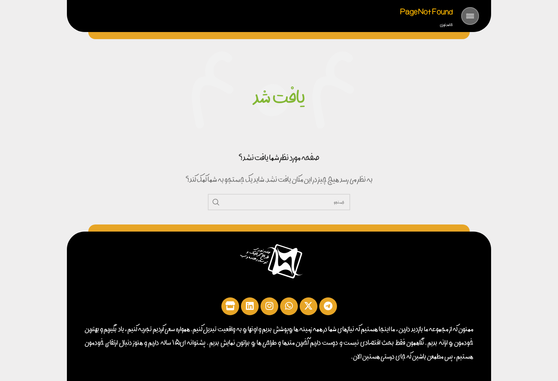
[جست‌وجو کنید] (279, 202)
